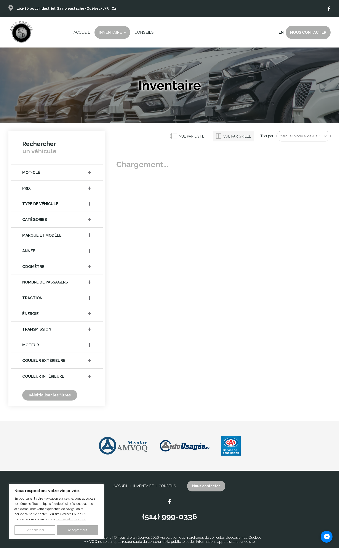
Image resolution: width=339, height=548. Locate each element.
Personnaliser (35, 530)
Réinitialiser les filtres (50, 395)
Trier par (266, 136)
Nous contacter (308, 32)
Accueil (82, 32)
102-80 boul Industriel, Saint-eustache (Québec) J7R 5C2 (66, 8)
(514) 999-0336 (169, 516)
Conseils (144, 32)
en (280, 32)
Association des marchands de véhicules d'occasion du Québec (210, 537)
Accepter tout (77, 530)
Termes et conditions (71, 519)
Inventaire (110, 32)
